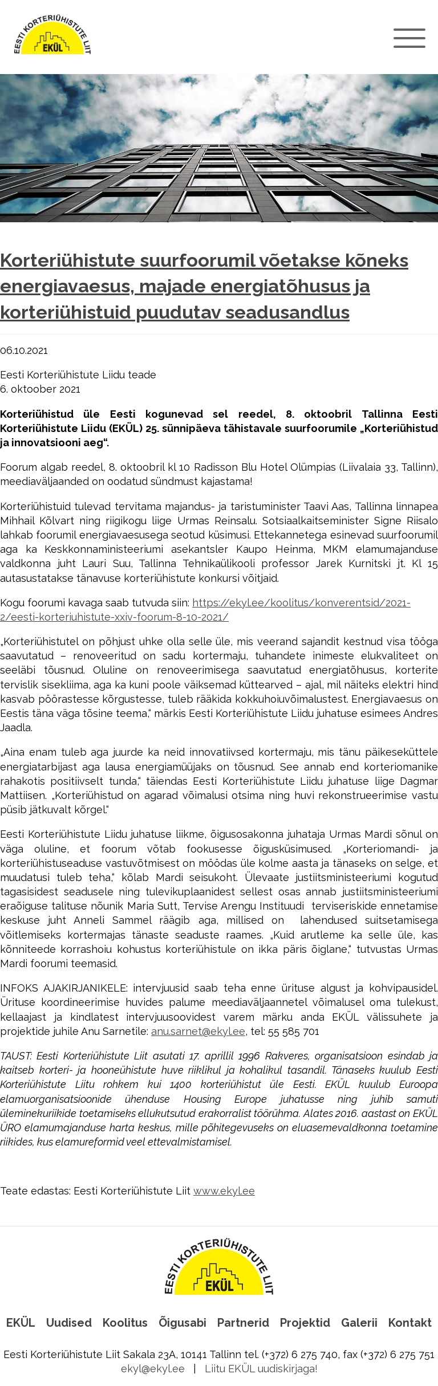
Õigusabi (182, 1323)
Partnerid (243, 1323)
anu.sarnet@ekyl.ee (198, 1031)
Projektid (305, 1323)
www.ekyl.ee (224, 1191)
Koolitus (125, 1323)
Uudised (69, 1323)
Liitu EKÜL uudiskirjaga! (261, 1369)
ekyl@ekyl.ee (153, 1369)
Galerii (359, 1323)
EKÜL (20, 1323)
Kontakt (410, 1323)
